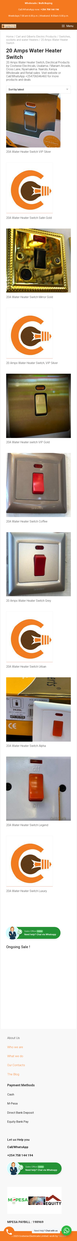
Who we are (15, 1047)
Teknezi (62, 1236)
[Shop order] (38, 89)
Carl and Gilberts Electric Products (36, 36)
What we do (15, 1056)
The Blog (13, 1074)
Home (9, 36)
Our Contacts (16, 1065)
